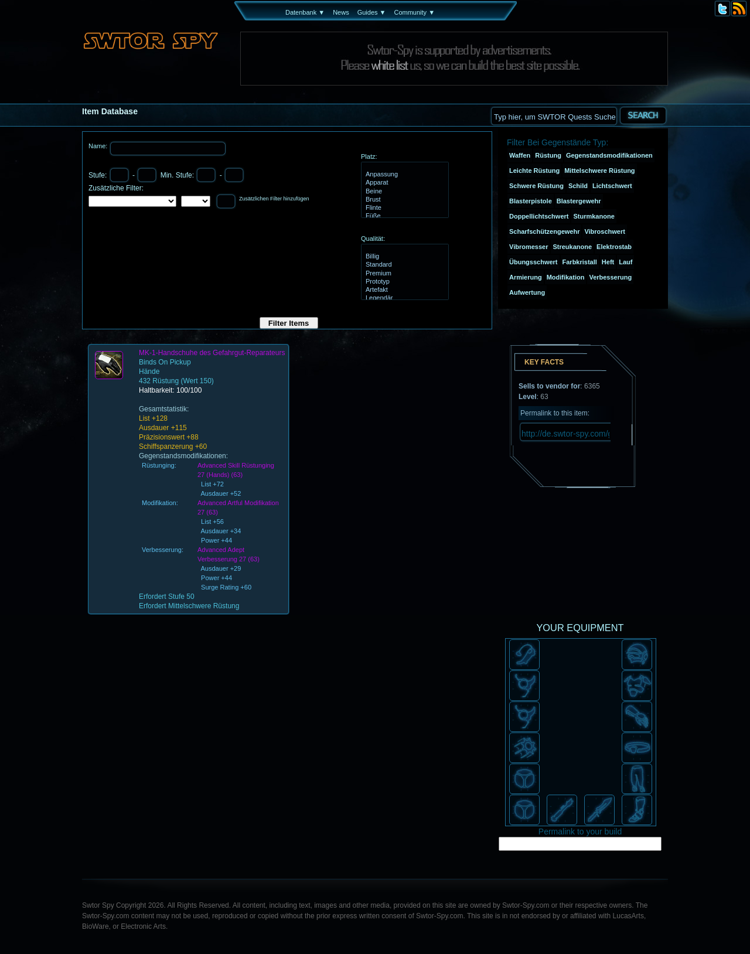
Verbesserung (610, 277)
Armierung (525, 277)
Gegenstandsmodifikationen (609, 155)
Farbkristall (579, 261)
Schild (578, 185)
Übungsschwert (533, 261)
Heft (608, 261)
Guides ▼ (371, 12)
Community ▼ (414, 12)
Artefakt (403, 290)
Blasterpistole (530, 201)
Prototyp (403, 282)
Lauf (625, 261)
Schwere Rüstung (536, 185)
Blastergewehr (579, 201)
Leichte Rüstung (534, 170)
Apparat (403, 183)
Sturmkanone (593, 216)
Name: (98, 145)
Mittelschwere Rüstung (599, 170)
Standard (403, 265)
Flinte (403, 208)
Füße (403, 216)
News (341, 12)
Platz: (369, 156)
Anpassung (403, 175)
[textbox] (553, 115)
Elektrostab (614, 246)
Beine (403, 192)
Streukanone (572, 246)
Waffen (519, 155)
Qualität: (373, 238)
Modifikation (566, 277)
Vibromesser (528, 246)
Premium (403, 274)
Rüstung (548, 155)
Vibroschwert (604, 231)
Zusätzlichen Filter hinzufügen (274, 199)
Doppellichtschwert (538, 216)
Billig (403, 257)
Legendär (403, 298)
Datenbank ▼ (305, 12)
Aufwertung (527, 292)
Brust (403, 200)
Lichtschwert (612, 185)
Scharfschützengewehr (544, 231)
